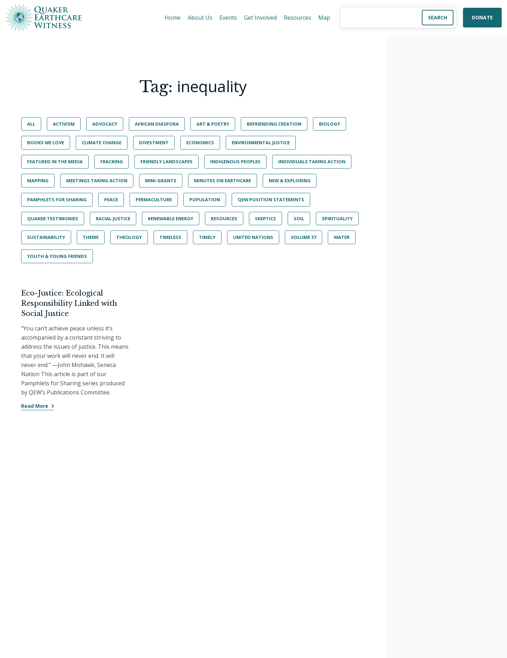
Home (173, 17)
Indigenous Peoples (235, 161)
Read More (34, 406)
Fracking (111, 161)
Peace (111, 199)
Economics (200, 142)
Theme (91, 237)
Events (228, 17)
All (31, 124)
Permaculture (154, 199)
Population (204, 199)
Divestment (154, 142)
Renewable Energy (170, 218)
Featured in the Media (55, 161)
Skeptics (265, 218)
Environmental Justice (261, 142)
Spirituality (337, 218)
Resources (297, 17)
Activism (64, 124)
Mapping (38, 180)
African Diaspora (157, 124)
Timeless (170, 237)
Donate (482, 17)
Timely (207, 237)
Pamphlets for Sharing (57, 199)
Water (342, 237)
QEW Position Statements (271, 199)
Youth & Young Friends (57, 256)
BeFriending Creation (274, 124)
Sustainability (46, 237)
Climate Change (101, 142)
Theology (129, 237)
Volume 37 (303, 237)
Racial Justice (113, 218)
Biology (329, 124)
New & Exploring (290, 180)
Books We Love (45, 142)
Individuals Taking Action (311, 161)
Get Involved (260, 17)
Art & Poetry (212, 124)
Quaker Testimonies (52, 218)
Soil (299, 218)
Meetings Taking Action (96, 180)
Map (324, 17)
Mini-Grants (160, 180)
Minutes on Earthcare (222, 180)
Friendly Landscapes (166, 161)
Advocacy (104, 124)
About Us (200, 17)
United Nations (253, 237)
